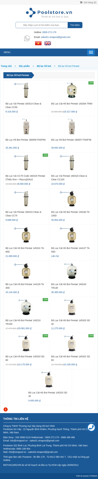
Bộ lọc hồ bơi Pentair (18, 75)
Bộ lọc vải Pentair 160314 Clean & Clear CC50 (23, 105)
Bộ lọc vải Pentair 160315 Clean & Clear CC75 (23, 214)
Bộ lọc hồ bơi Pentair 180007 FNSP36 (71, 139)
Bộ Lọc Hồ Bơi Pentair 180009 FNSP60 (26, 139)
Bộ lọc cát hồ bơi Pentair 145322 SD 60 (70, 358)
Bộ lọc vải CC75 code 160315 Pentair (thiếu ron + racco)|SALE (25, 178)
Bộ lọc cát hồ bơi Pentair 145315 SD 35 (47, 394)
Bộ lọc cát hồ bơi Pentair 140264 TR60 (71, 103)
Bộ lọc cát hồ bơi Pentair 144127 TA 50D (70, 250)
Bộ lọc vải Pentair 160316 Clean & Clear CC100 (69, 178)
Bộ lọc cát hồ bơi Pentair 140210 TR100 (23, 322)
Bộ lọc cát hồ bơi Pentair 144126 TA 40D (25, 286)
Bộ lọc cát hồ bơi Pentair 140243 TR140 (68, 286)
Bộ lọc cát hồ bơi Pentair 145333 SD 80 (25, 358)
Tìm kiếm (75, 25)
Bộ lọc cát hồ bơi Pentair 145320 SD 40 (70, 322)
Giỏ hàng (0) (88, 2)
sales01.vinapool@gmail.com (55, 37)
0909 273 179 (49, 32)
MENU (7, 52)
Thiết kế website (82, 476)
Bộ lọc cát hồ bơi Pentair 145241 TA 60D (25, 250)
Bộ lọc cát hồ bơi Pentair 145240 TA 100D (70, 214)
